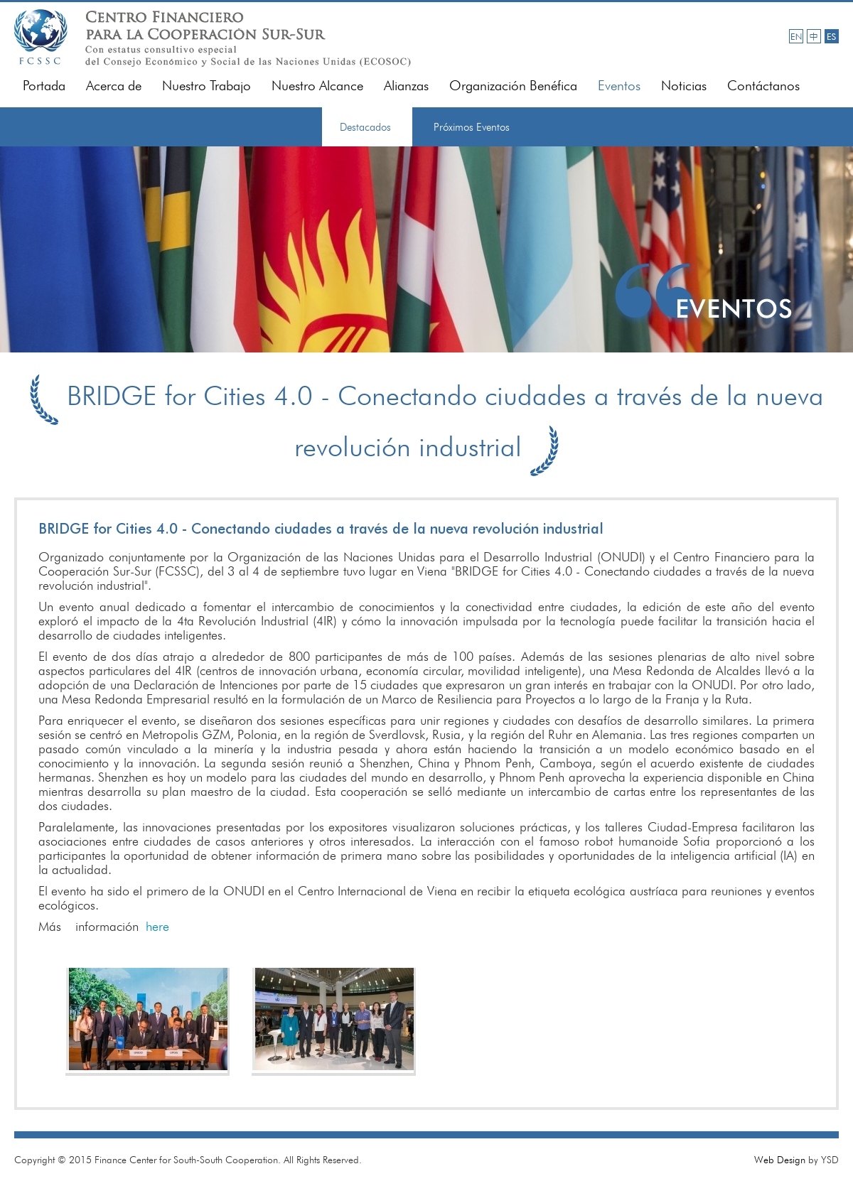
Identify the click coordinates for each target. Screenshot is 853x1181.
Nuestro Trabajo (206, 85)
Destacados (365, 127)
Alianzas (406, 85)
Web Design (779, 1159)
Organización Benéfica (513, 85)
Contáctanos (763, 85)
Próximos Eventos (472, 127)
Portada (44, 85)
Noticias (684, 85)
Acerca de (113, 85)
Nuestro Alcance (317, 85)
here (157, 926)
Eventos (619, 85)
